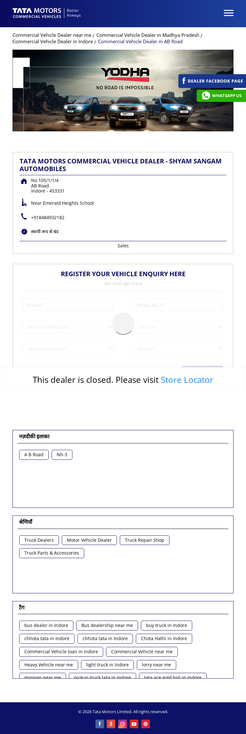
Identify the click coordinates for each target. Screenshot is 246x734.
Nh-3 (62, 455)
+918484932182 (47, 217)
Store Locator (187, 379)
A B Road (34, 455)
